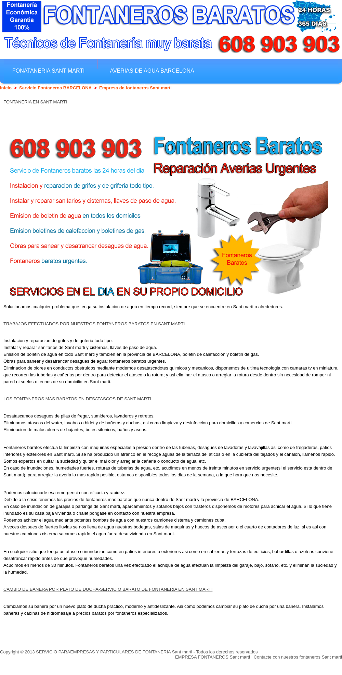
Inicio (6, 87)
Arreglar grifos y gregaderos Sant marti (78, 86)
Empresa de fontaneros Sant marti (135, 87)
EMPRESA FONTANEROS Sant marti (212, 657)
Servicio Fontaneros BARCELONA (55, 87)
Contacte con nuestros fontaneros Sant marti (298, 657)
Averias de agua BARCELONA (152, 70)
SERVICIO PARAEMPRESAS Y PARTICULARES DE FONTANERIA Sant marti (114, 651)
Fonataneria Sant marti (48, 70)
